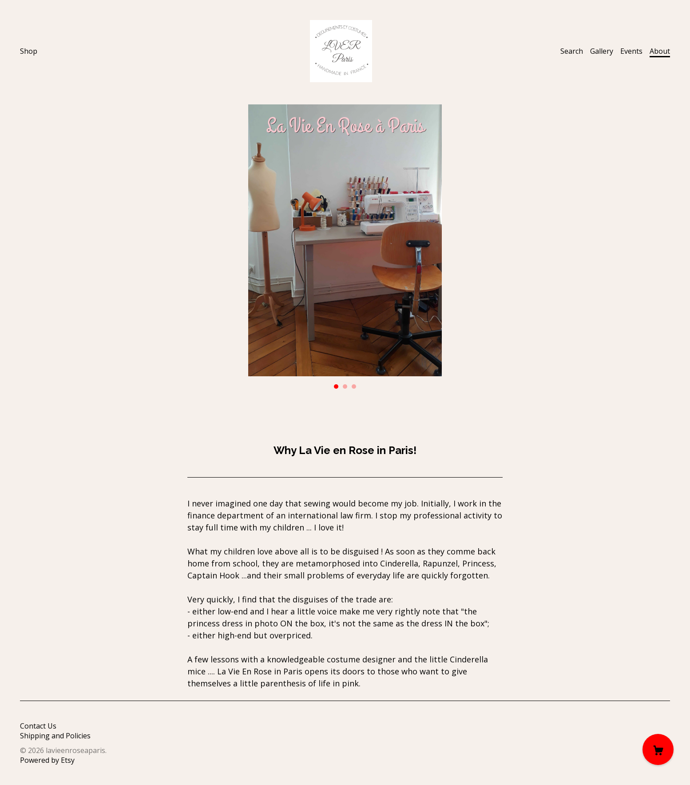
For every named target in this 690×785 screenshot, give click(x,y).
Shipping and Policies (55, 736)
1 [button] (336, 386)
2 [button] (345, 386)
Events (631, 51)
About (660, 51)
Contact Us (38, 726)
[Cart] (658, 749)
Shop (28, 51)
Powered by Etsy (47, 760)
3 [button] (354, 386)
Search (571, 51)
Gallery (601, 51)
